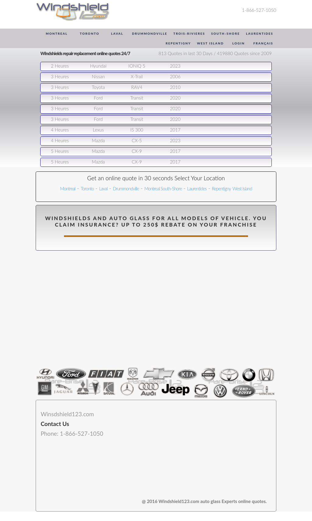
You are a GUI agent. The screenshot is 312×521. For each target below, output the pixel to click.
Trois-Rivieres (189, 33)
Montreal (57, 33)
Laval (117, 33)
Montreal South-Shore (163, 188)
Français (263, 43)
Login (238, 43)
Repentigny (178, 43)
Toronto (89, 33)
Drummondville (149, 33)
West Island (210, 43)
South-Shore (225, 33)
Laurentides (259, 33)
